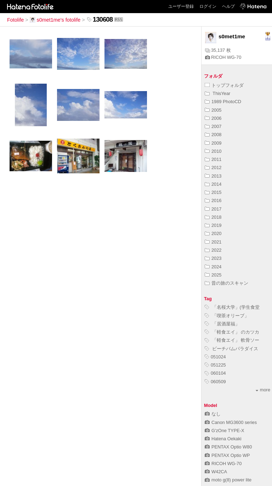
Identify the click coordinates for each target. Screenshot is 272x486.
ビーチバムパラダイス (231, 348)
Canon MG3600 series (231, 422)
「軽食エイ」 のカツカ (232, 332)
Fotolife (15, 20)
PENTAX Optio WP (227, 455)
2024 (213, 266)
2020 (213, 233)
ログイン (207, 6)
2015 (213, 192)
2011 (213, 159)
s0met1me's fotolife (55, 20)
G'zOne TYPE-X (224, 430)
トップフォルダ (224, 85)
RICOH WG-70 (223, 57)
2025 (213, 275)
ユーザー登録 (181, 6)
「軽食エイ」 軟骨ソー (232, 340)
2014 (213, 184)
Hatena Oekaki (223, 438)
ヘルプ (228, 6)
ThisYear (217, 93)
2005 (213, 110)
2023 (213, 258)
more (263, 389)
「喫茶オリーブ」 (227, 315)
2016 (213, 200)
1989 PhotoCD (223, 101)
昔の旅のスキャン (226, 283)
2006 (213, 118)
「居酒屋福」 (222, 323)
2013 (213, 176)
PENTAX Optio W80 (228, 446)
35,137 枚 (218, 50)
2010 (213, 151)
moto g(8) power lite (228, 479)
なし (213, 414)
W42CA (216, 471)
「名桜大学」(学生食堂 (232, 307)
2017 (213, 209)
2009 (213, 143)
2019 (213, 225)
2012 (213, 167)
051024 (215, 356)
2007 (213, 126)
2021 (213, 242)
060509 (215, 381)
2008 (213, 134)
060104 (215, 373)
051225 (215, 365)
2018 (213, 217)
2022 (213, 250)
